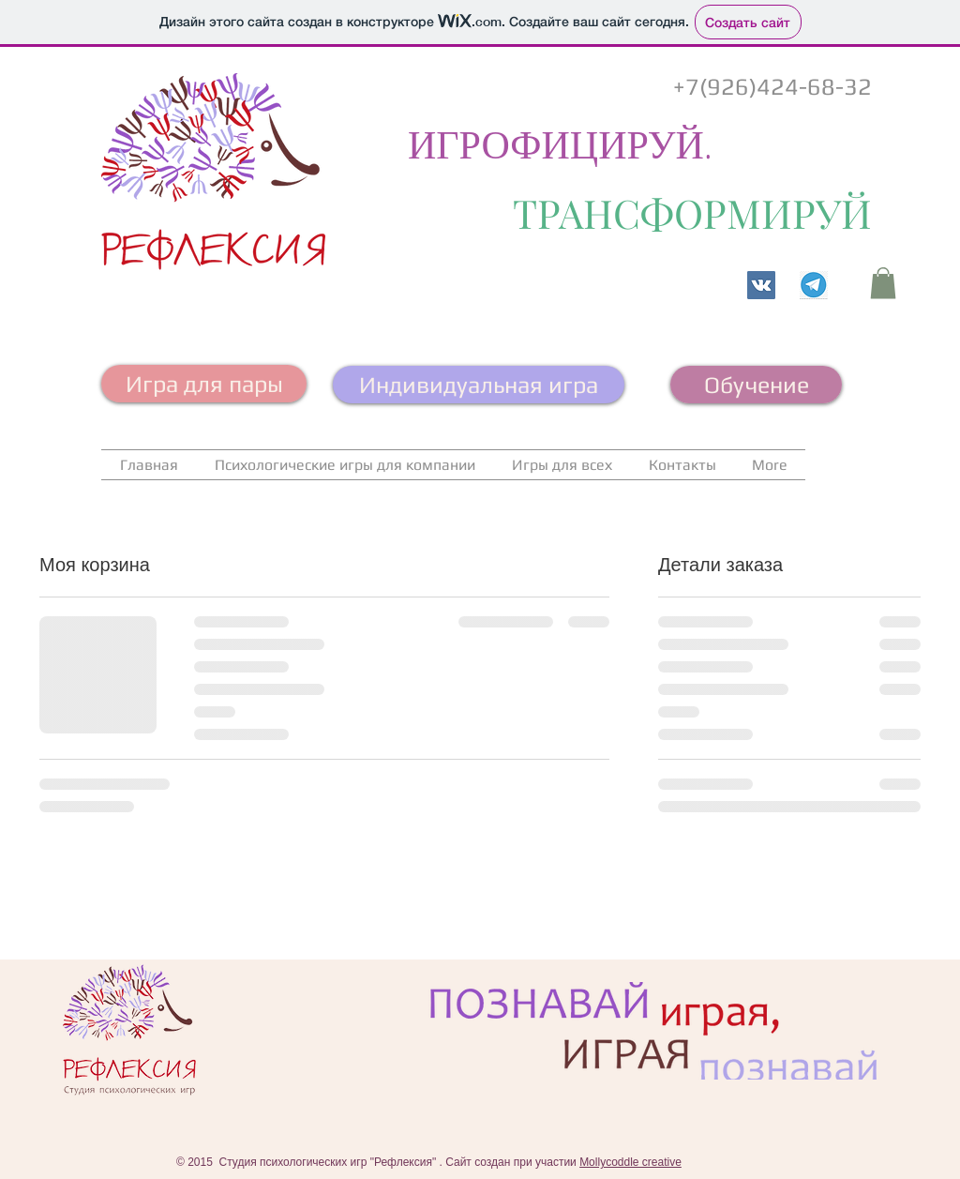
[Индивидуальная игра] (478, 384)
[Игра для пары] (204, 383)
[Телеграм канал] (814, 285)
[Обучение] (756, 384)
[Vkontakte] (761, 285)
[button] (883, 282)
